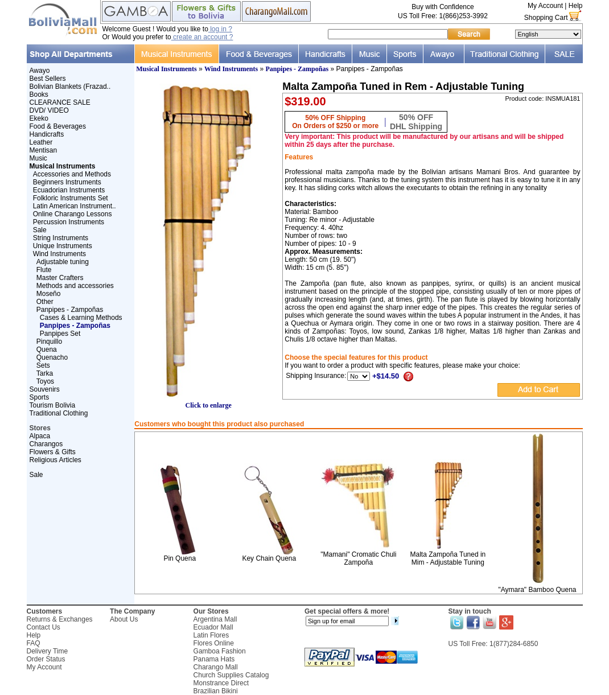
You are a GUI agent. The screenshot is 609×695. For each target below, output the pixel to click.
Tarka (44, 373)
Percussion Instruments (68, 222)
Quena (46, 349)
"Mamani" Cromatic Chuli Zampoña (358, 558)
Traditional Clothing (59, 413)
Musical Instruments (166, 69)
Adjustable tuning (62, 262)
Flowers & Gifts (53, 452)
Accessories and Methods (72, 174)
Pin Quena (179, 558)
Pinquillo (49, 342)
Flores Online (214, 643)
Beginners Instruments (67, 182)
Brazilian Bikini (216, 691)
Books (39, 94)
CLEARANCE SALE (60, 102)
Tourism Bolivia (53, 405)
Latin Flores (211, 635)
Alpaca (40, 436)
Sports (40, 397)
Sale (40, 230)
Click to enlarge (208, 402)
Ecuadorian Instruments (69, 190)
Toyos (45, 381)
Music (38, 158)
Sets (43, 365)
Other (45, 302)
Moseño (48, 294)
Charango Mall (216, 667)
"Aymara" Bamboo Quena (537, 590)
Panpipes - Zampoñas (69, 310)
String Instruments (60, 238)
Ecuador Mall (213, 627)
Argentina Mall (215, 619)
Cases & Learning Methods (81, 318)
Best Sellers (48, 79)
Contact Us (43, 627)
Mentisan (43, 150)
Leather (41, 142)
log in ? (220, 29)
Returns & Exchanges (60, 619)
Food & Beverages (58, 126)
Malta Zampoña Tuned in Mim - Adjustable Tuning (448, 558)
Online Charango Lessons (72, 214)
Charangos (46, 444)
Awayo (40, 71)
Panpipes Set (60, 334)
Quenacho (52, 357)
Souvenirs (45, 389)
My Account (545, 6)
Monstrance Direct (221, 683)
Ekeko (39, 118)
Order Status (46, 659)
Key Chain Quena (269, 558)
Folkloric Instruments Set (70, 198)
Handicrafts (47, 134)
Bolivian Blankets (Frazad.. (70, 87)
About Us (124, 619)
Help (576, 6)
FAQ (33, 643)
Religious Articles (55, 460)
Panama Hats (214, 659)
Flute (44, 270)
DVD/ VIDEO (49, 110)
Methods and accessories (75, 286)
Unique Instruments (62, 246)
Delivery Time (47, 651)
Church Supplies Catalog (231, 675)
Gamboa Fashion (220, 651)
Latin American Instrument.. (74, 206)
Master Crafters (60, 278)
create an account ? (202, 37)
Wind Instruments (59, 254)
